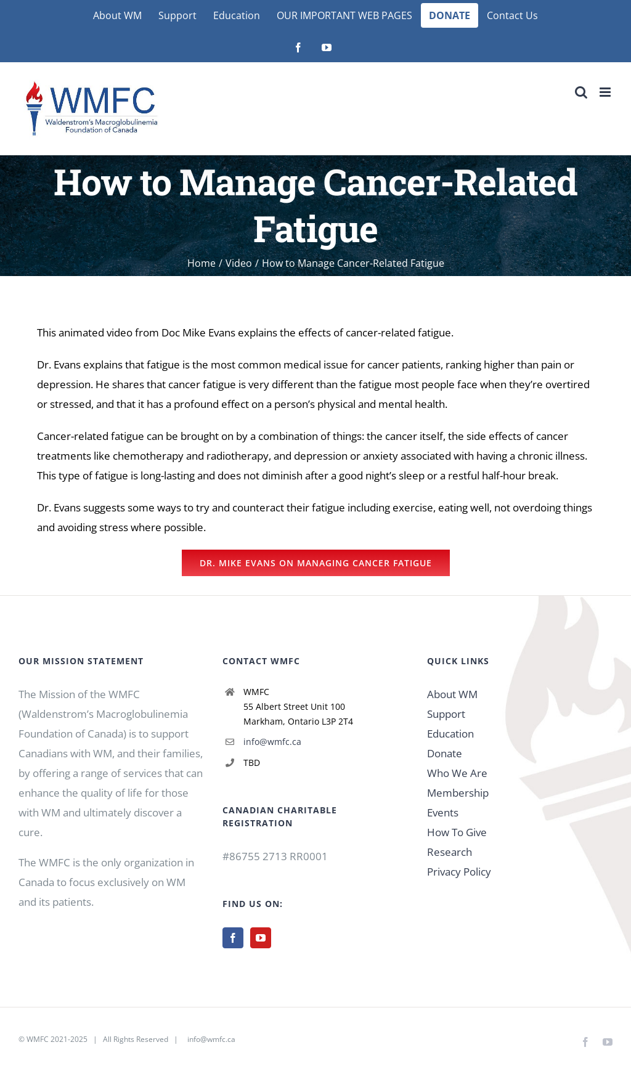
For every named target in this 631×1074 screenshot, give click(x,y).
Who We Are (457, 773)
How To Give (457, 832)
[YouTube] (260, 937)
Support (446, 714)
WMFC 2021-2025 (57, 1039)
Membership (458, 793)
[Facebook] (232, 937)
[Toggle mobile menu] (606, 92)
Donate (444, 753)
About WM (452, 694)
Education (450, 733)
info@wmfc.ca (272, 741)
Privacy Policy (459, 871)
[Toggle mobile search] (581, 92)
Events (442, 812)
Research (449, 852)
